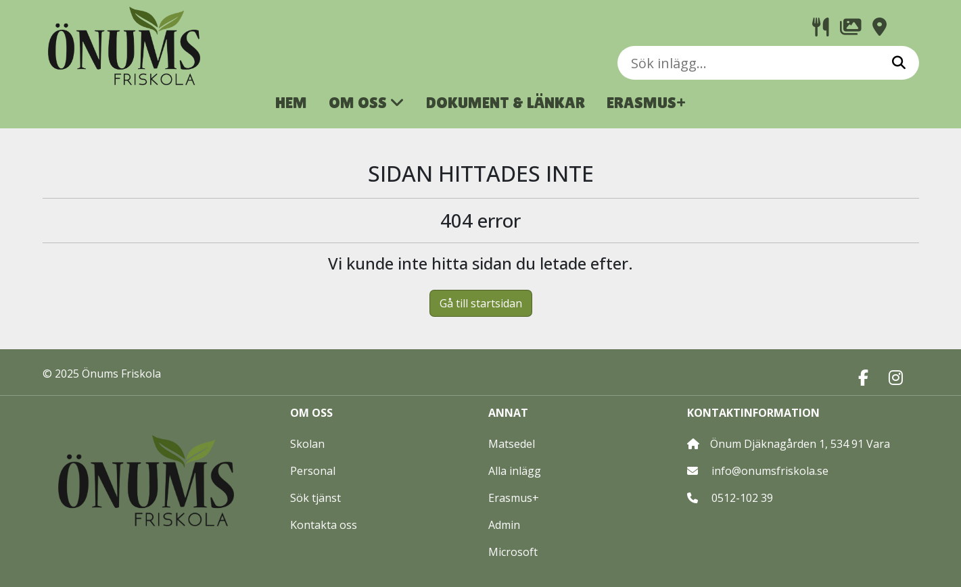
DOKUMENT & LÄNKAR (505, 102)
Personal (312, 470)
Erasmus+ (513, 497)
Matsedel (511, 443)
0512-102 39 (742, 497)
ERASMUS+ (646, 102)
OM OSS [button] (366, 102)
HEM (291, 102)
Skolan (307, 443)
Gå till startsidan (481, 303)
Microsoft (513, 551)
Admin (504, 524)
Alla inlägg (514, 470)
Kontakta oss (323, 524)
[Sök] (898, 63)
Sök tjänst (315, 497)
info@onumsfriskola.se (769, 470)
